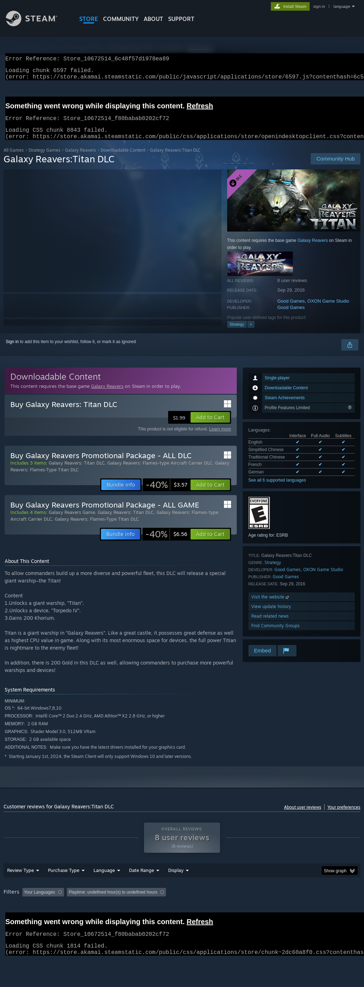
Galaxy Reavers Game (72, 521)
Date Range (141, 888)
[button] (210, 426)
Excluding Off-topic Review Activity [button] (111, 910)
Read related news (270, 624)
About (153, 18)
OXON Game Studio (328, 309)
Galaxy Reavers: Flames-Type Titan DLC (97, 527)
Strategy (237, 333)
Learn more (220, 437)
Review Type (20, 888)
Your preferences (343, 815)
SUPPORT (181, 18)
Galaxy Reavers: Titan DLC (77, 471)
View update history (271, 615)
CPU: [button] (313, 910)
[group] (182, 915)
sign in (319, 6)
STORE (88, 18)
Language (104, 888)
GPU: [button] (337, 910)
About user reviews (302, 815)
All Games (14, 158)
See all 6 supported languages (277, 488)
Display (175, 888)
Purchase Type (63, 888)
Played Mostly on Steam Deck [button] (217, 910)
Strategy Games (44, 158)
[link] (166, 493)
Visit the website (270, 605)
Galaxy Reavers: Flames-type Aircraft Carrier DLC (159, 471)
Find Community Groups (275, 634)
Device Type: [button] (17, 920)
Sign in (12, 350)
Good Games (291, 309)
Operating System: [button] (276, 910)
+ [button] (251, 333)
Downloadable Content (123, 158)
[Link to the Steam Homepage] (37, 24)
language (341, 6)
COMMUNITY (121, 18)
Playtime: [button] (166, 910)
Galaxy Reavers (80, 158)
